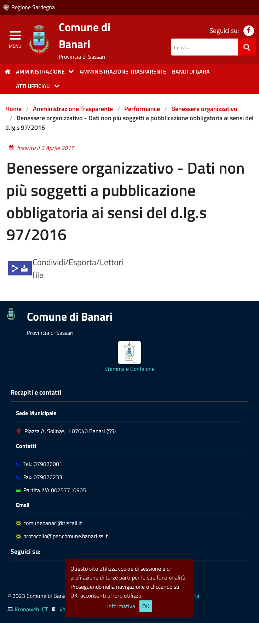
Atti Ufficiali (33, 86)
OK (145, 606)
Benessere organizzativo (204, 108)
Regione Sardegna (33, 7)
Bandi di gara (191, 71)
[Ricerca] (247, 47)
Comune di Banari (84, 35)
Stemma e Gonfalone (129, 369)
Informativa (121, 606)
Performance (142, 108)
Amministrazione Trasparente (73, 108)
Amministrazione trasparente (123, 71)
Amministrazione (40, 71)
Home (13, 108)
